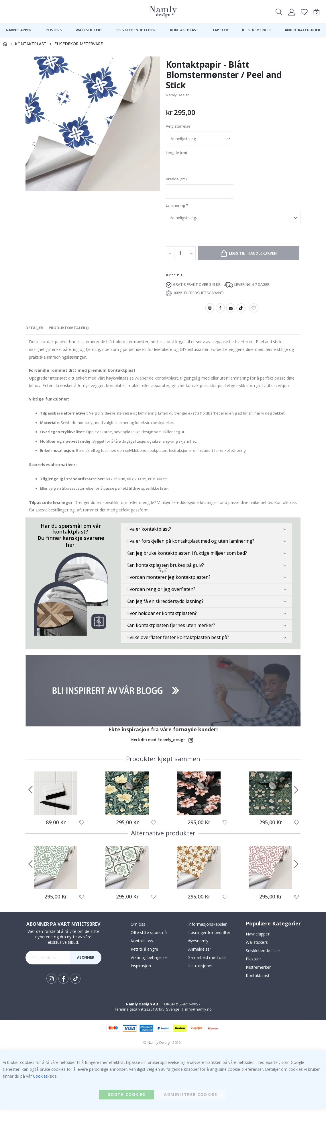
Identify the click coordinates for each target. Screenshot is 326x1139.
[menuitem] (19, 30)
